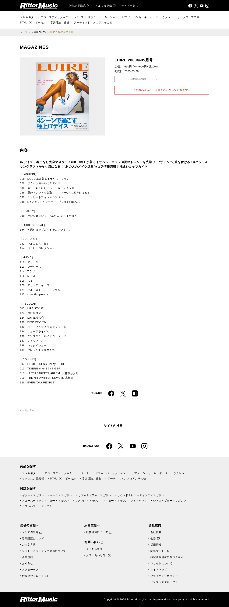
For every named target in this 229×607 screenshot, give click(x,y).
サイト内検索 (113, 425)
